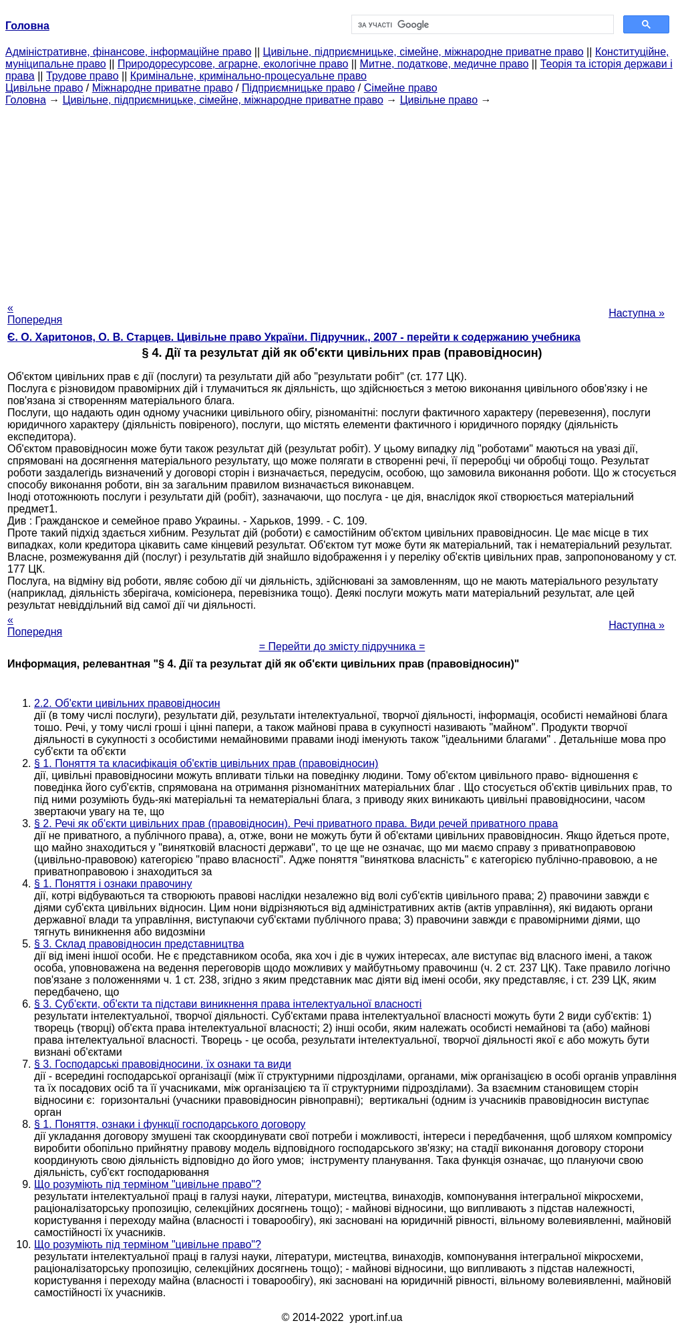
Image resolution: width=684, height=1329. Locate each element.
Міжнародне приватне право (162, 88)
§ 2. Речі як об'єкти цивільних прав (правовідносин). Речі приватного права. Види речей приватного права (296, 823)
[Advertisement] (342, 199)
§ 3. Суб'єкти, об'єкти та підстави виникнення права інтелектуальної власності (227, 1004)
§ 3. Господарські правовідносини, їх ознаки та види (162, 1064)
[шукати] (481, 25)
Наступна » (637, 313)
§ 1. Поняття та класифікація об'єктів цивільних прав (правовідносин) (206, 763)
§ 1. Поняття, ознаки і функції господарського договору (169, 1124)
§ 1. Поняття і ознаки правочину (113, 883)
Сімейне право (401, 88)
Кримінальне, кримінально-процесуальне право (248, 76)
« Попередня (34, 313)
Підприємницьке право (298, 88)
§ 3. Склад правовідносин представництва (139, 943)
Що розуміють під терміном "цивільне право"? (147, 1184)
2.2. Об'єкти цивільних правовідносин (127, 703)
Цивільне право (44, 88)
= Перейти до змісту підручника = (342, 646)
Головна (25, 100)
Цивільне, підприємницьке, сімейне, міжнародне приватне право (423, 51)
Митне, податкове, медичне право (444, 63)
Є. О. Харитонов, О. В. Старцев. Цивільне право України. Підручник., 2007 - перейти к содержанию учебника (293, 337)
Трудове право (82, 76)
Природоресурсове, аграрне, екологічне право (233, 63)
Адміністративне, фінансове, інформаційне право (128, 51)
